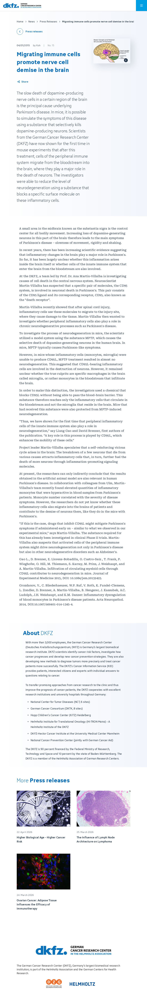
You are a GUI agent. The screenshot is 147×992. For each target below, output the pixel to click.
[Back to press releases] (29, 31)
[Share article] (23, 82)
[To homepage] (22, 5)
